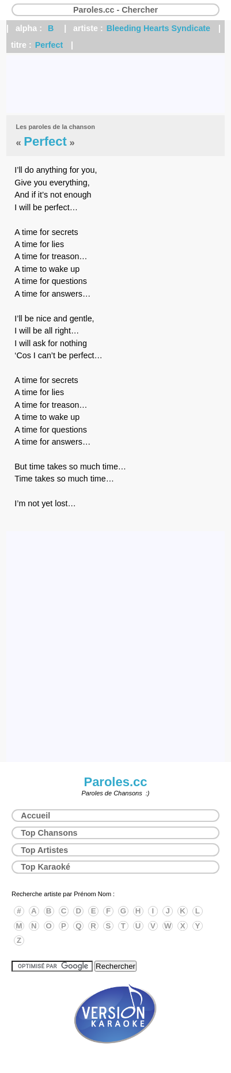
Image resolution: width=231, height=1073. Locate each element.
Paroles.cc (115, 782)
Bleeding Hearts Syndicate (158, 28)
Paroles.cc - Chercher (115, 9)
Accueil (35, 815)
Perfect (49, 45)
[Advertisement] (115, 84)
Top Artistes (44, 850)
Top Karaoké (45, 866)
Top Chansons (49, 832)
